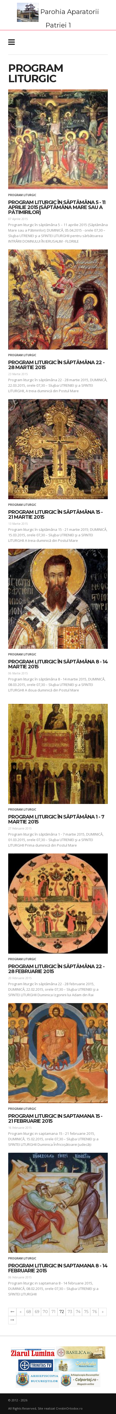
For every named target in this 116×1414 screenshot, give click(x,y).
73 (70, 1311)
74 (78, 1311)
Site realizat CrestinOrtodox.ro (60, 1408)
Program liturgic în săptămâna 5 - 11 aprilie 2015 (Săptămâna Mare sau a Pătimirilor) (56, 207)
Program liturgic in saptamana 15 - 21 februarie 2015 (55, 1118)
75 (86, 1311)
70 (45, 1311)
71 (53, 1311)
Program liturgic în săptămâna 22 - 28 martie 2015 (56, 364)
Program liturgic (22, 195)
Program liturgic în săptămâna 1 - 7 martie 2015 (56, 819)
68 (28, 1311)
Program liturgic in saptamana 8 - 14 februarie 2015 (58, 1268)
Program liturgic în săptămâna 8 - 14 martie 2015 (58, 664)
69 (37, 1311)
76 (94, 1311)
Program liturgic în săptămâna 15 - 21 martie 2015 (55, 514)
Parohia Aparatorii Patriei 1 (58, 16)
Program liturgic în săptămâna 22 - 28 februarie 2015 (56, 968)
